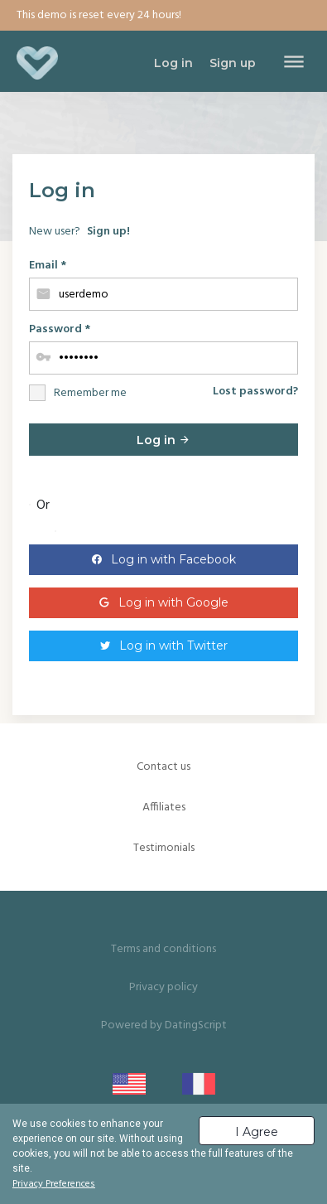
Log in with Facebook (173, 559)
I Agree (256, 1131)
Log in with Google (173, 602)
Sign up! (108, 231)
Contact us (163, 766)
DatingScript (196, 1025)
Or (43, 505)
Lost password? (255, 391)
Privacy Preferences (53, 1184)
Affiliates (163, 807)
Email (47, 265)
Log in (163, 440)
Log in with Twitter (173, 645)
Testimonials (164, 848)
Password (59, 329)
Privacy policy (163, 987)
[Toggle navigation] (293, 63)
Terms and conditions (163, 949)
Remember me (90, 393)
